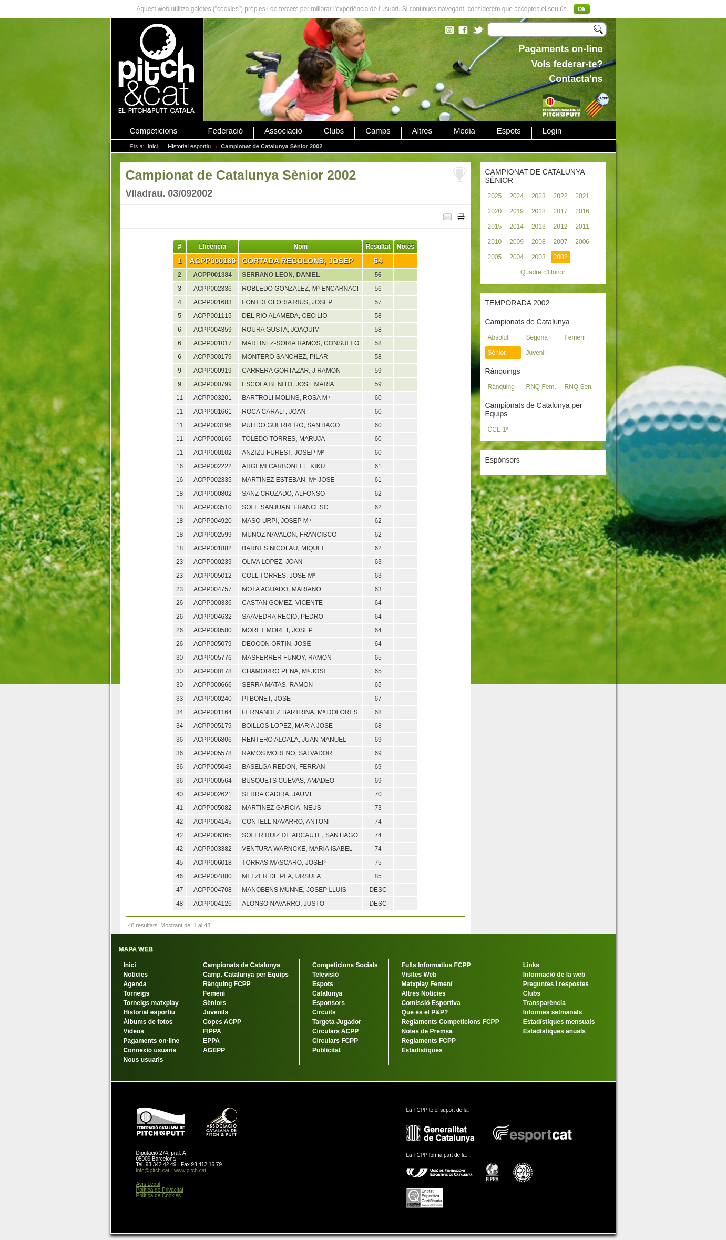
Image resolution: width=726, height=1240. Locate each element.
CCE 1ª (498, 429)
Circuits (324, 1012)
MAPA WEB (136, 949)
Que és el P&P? (425, 1012)
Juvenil (536, 352)
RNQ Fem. (541, 387)
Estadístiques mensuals (559, 1022)
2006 (582, 241)
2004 (516, 257)
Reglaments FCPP (429, 1040)
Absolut (498, 337)
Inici (153, 146)
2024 (516, 196)
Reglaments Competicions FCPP (450, 1022)
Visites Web (419, 974)
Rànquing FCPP (227, 984)
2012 (561, 226)
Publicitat (326, 1050)
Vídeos (134, 1031)
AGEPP (214, 1050)
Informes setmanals (552, 1012)
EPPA (211, 1040)
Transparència (544, 1003)
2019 (516, 211)
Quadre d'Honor (542, 272)
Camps (378, 131)
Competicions (154, 131)
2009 (516, 241)
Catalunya (327, 993)
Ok (582, 9)
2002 (561, 257)
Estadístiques (422, 1050)
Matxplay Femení (427, 984)
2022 (561, 196)
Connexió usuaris (150, 1050)
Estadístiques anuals (554, 1031)
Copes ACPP (222, 1022)
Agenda (135, 984)
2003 (538, 257)
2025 (495, 196)
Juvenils (215, 1012)
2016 (582, 211)
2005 (495, 257)
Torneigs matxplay (151, 1003)
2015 (495, 226)
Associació (283, 131)
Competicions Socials (345, 965)
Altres (422, 131)
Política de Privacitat (160, 1190)
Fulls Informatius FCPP (436, 965)
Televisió (325, 974)
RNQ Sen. (579, 387)
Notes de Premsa (427, 1031)
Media (464, 131)
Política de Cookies (158, 1195)
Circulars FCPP (335, 1040)
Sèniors (214, 1003)
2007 (561, 241)
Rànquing (501, 387)
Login (552, 131)
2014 (516, 226)
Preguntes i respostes (556, 984)
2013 (538, 226)
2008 (538, 241)
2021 (582, 196)
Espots (509, 131)
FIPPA (212, 1031)
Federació (225, 131)
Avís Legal (148, 1184)
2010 (495, 241)
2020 (495, 211)
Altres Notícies (424, 993)
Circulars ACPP (335, 1031)
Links (531, 965)
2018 (538, 211)
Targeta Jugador (336, 1022)
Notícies (136, 974)
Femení (575, 337)
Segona (537, 337)
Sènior (497, 352)
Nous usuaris (143, 1059)
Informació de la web (554, 974)
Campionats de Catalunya (241, 965)
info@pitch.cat (153, 1170)
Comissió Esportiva (431, 1003)
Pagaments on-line (152, 1040)
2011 (582, 226)
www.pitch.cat (190, 1170)
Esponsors (328, 1003)
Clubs (334, 131)
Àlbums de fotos (148, 1022)
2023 (538, 196)
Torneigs (137, 993)
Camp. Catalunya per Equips (246, 974)
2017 (561, 211)
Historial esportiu (189, 146)
